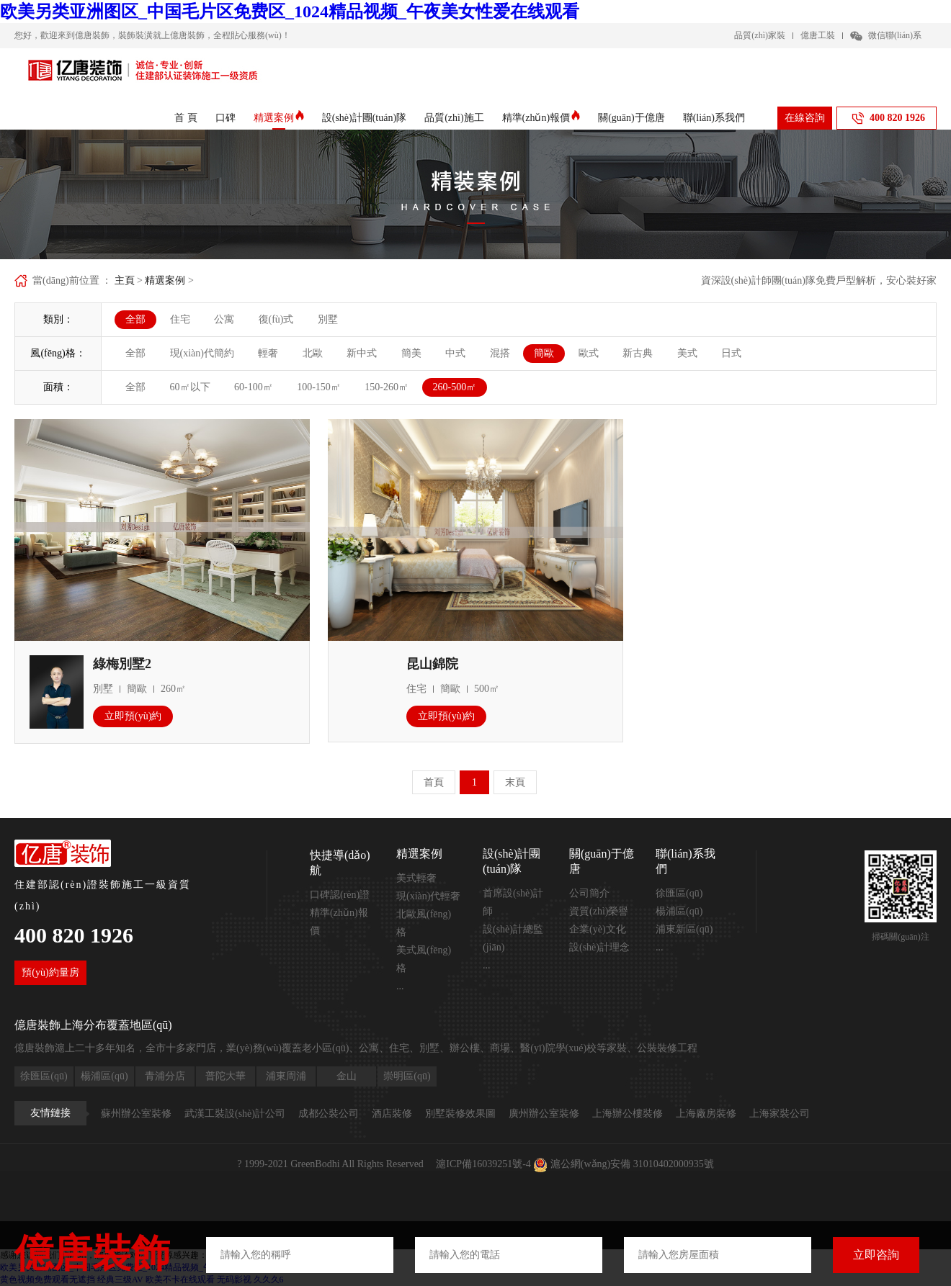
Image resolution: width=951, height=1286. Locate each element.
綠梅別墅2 (122, 664)
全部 (135, 319)
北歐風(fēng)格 (423, 923)
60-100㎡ (253, 387)
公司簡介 (589, 893)
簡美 (411, 353)
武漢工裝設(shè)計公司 (234, 1113)
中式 (455, 353)
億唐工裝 (817, 35)
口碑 (225, 117)
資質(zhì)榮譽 (598, 911)
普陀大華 (225, 1076)
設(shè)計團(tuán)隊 (364, 117)
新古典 (637, 353)
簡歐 (544, 353)
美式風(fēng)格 (423, 959)
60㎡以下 (190, 387)
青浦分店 (165, 1076)
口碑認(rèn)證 (340, 894)
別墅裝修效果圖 (460, 1113)
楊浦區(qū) (679, 911)
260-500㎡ (455, 387)
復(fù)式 (276, 319)
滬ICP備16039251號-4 (483, 1164)
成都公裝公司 (328, 1113)
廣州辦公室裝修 (544, 1113)
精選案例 (279, 118)
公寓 (224, 319)
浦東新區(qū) (684, 929)
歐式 (589, 353)
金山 (346, 1076)
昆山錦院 (432, 664)
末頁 (515, 782)
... (400, 986)
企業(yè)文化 (597, 929)
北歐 (313, 353)
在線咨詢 (805, 117)
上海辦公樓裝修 (627, 1113)
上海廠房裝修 (706, 1113)
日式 (731, 353)
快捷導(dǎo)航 (340, 862)
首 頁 (185, 117)
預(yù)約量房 (50, 972)
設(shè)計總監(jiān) (513, 938)
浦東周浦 (286, 1076)
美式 (687, 353)
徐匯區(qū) (679, 893)
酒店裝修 (392, 1113)
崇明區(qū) (406, 1076)
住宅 (180, 319)
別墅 (328, 319)
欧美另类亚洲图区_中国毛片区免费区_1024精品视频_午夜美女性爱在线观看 (289, 11)
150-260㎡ (386, 387)
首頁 (434, 782)
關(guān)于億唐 (631, 117)
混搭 (500, 353)
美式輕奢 (416, 878)
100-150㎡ (319, 387)
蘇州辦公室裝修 (136, 1113)
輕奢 (268, 353)
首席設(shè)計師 (513, 902)
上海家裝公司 (779, 1113)
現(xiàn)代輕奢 (428, 896)
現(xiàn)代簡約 (202, 353)
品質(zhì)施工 (453, 117)
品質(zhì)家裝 (759, 35)
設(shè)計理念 (599, 947)
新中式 (362, 353)
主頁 (125, 280)
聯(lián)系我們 (714, 117)
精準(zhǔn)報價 (541, 118)
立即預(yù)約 (132, 716)
